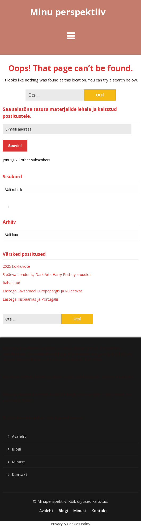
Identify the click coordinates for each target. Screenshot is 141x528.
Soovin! (15, 146)
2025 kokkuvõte (16, 266)
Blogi (16, 449)
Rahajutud (11, 282)
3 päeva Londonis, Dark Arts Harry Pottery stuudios (47, 274)
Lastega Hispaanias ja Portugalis (31, 299)
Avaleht (19, 436)
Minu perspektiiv (68, 12)
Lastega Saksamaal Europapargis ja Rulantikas (43, 290)
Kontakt (19, 474)
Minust (18, 461)
